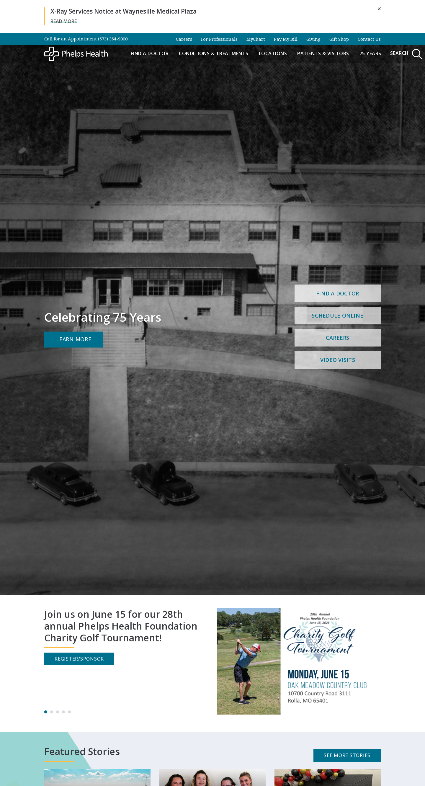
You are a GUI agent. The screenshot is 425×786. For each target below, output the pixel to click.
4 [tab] (63, 712)
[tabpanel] (212, 661)
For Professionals (219, 39)
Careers (184, 39)
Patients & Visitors (323, 53)
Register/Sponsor (79, 659)
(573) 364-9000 (113, 39)
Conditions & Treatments (214, 53)
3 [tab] (57, 712)
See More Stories (347, 755)
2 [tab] (52, 712)
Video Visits (337, 359)
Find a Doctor (150, 53)
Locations (273, 53)
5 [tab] (69, 712)
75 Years (370, 53)
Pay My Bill (286, 39)
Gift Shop (339, 39)
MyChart (255, 39)
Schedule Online (337, 315)
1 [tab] (46, 712)
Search (406, 54)
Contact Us (369, 39)
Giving (313, 39)
